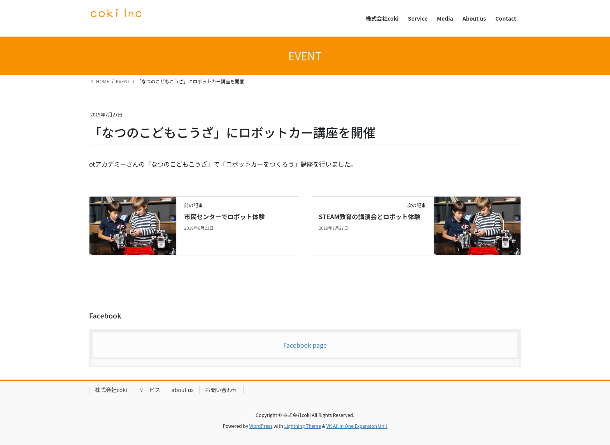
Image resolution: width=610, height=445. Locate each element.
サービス (149, 390)
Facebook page (305, 345)
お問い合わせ (221, 390)
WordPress (261, 425)
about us (183, 390)
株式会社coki (111, 390)
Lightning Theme (302, 425)
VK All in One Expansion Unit (356, 425)
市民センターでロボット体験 (224, 216)
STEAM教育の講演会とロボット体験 (369, 216)
